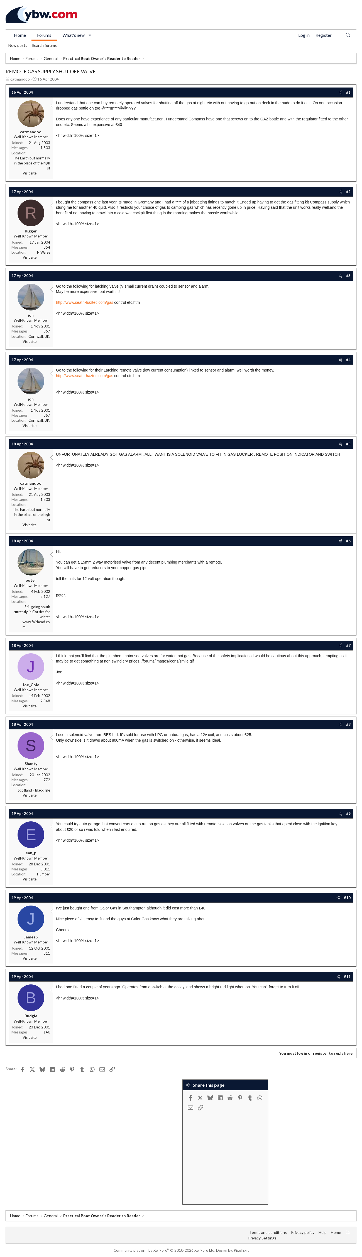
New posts (17, 45)
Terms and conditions (268, 1232)
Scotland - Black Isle (34, 790)
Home (20, 35)
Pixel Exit (241, 1250)
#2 (348, 192)
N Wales (43, 252)
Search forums (44, 45)
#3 (348, 275)
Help (323, 1232)
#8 (348, 724)
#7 (348, 645)
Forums (44, 35)
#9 (348, 813)
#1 (348, 92)
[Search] (348, 35)
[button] (90, 35)
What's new (73, 35)
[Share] (340, 92)
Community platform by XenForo (164, 1250)
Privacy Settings (262, 1238)
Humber (43, 874)
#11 (347, 976)
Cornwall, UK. (39, 336)
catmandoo (20, 79)
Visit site (29, 173)
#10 (347, 898)
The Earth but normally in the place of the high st (31, 163)
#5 (348, 444)
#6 (348, 541)
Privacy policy (302, 1232)
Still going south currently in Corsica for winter (31, 612)
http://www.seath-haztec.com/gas (84, 302)
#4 (348, 360)
